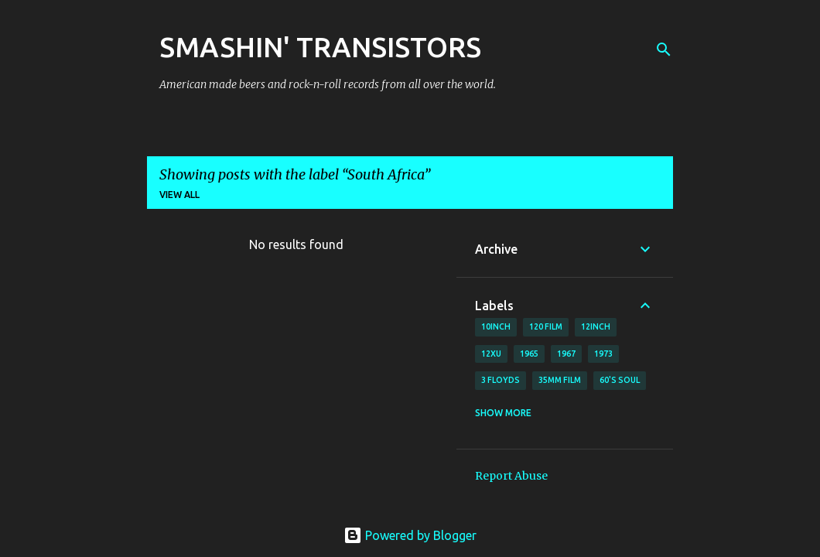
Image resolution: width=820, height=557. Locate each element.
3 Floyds (500, 379)
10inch (496, 326)
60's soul (620, 379)
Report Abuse (511, 476)
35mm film (559, 379)
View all (179, 195)
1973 (603, 353)
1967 (566, 353)
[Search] (663, 49)
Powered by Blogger (410, 535)
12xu (491, 353)
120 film (545, 326)
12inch (595, 326)
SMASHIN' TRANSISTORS (320, 47)
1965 (529, 353)
